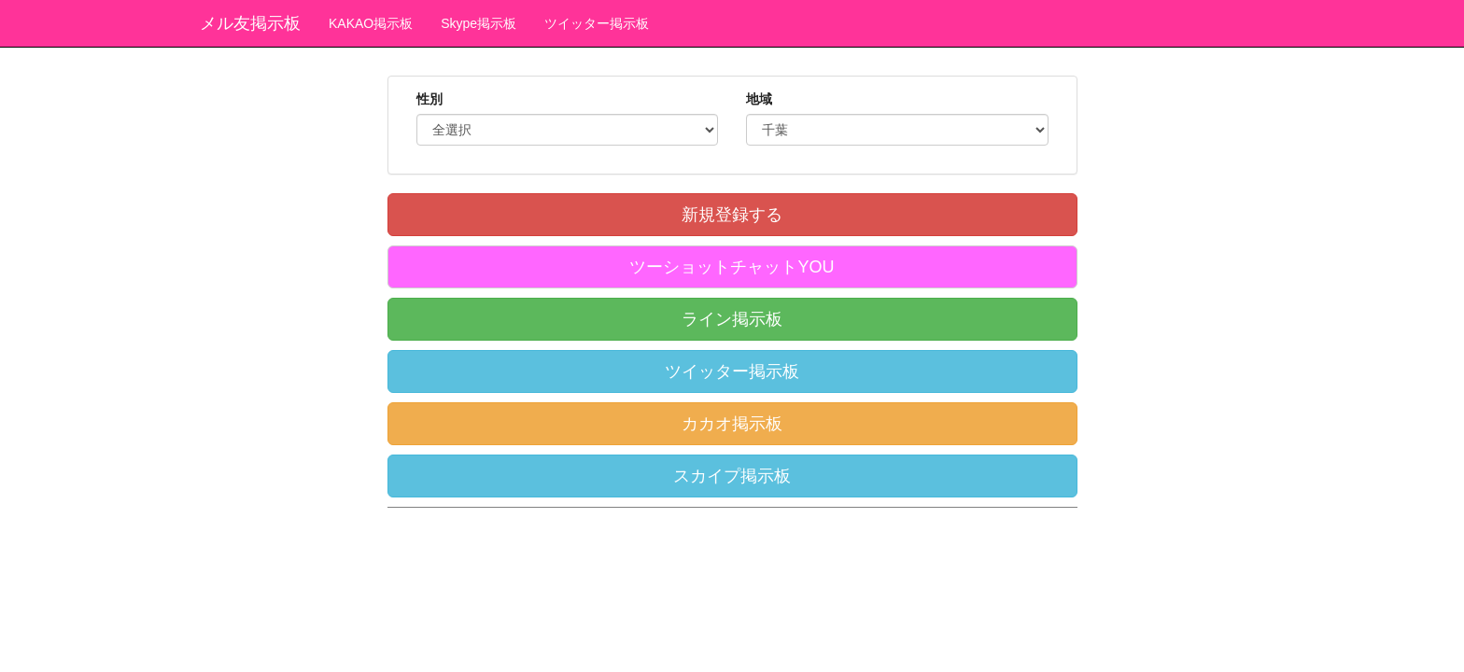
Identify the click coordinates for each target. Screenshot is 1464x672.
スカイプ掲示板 (732, 476)
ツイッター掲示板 (596, 23)
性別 (429, 98)
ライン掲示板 (732, 319)
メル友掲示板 (250, 23)
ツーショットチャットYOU (731, 267)
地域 (759, 98)
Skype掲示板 (478, 23)
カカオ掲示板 (732, 423)
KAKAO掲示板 (371, 23)
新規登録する (732, 214)
